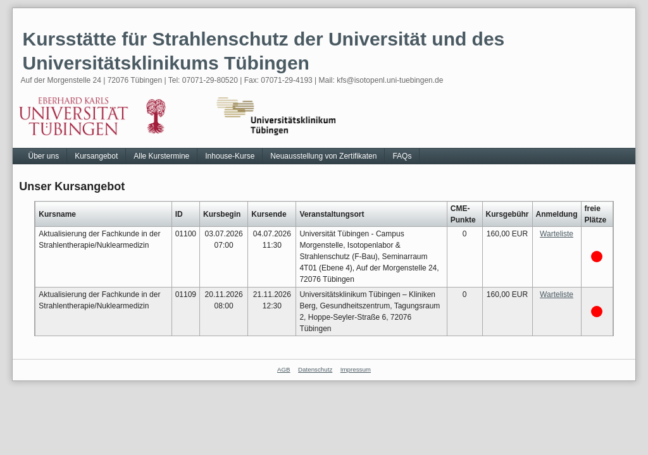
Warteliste (556, 233)
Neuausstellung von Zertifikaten (323, 156)
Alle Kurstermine (161, 156)
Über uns (43, 156)
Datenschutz (315, 369)
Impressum (355, 369)
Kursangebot (96, 156)
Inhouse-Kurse (229, 156)
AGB (283, 369)
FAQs (401, 156)
